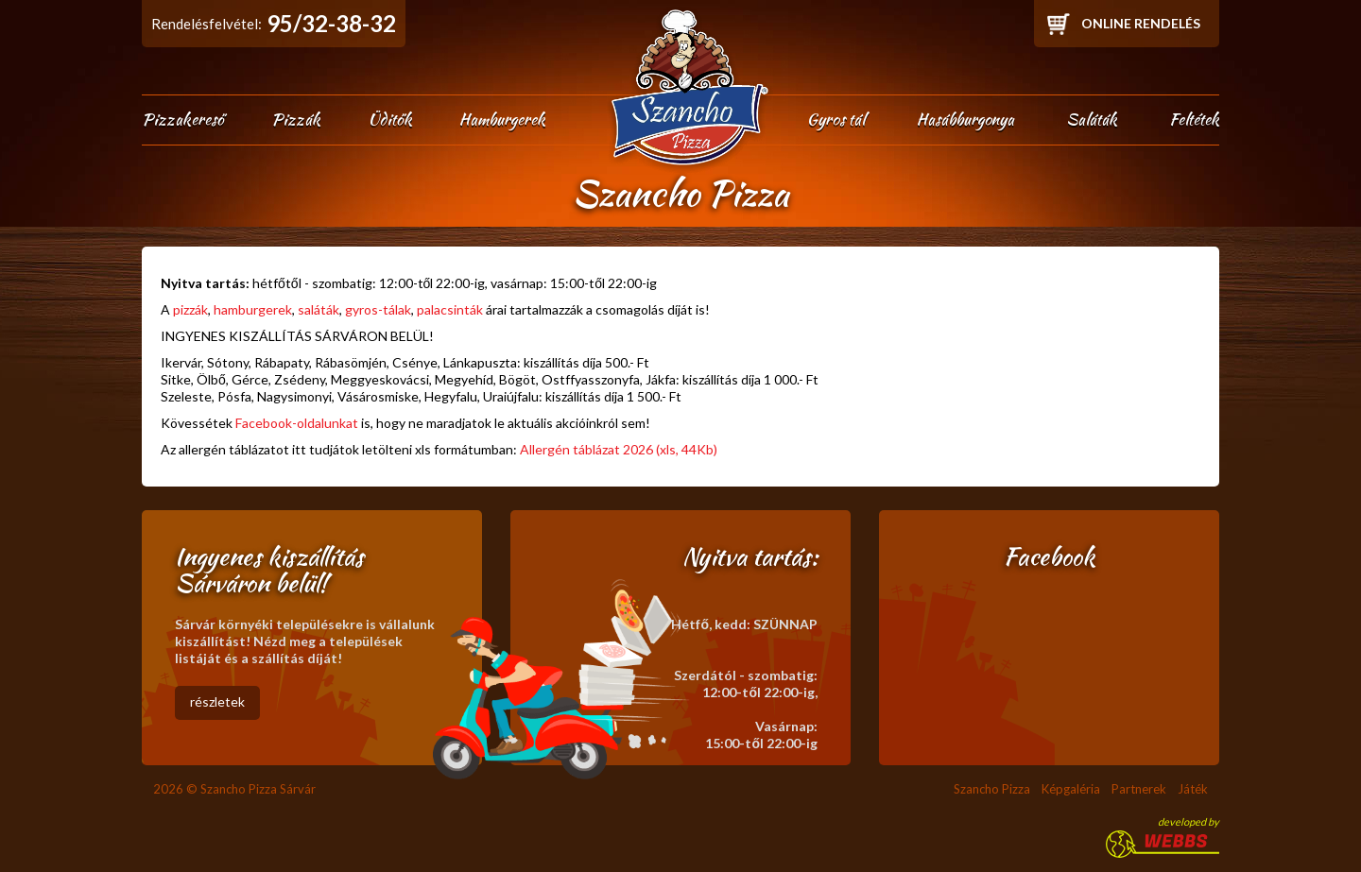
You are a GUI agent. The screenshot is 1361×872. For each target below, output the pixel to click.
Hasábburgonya (965, 119)
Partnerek (1138, 788)
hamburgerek (253, 309)
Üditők (390, 119)
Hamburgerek (502, 119)
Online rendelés (1140, 23)
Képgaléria (1071, 788)
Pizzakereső (183, 119)
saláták (318, 309)
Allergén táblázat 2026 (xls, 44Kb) (618, 449)
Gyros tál (836, 119)
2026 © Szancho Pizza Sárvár (234, 788)
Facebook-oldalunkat (296, 423)
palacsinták (450, 309)
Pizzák (295, 119)
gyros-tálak (378, 309)
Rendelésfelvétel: (273, 23)
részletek (217, 701)
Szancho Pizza (992, 788)
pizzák (190, 309)
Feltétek (1194, 119)
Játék (1193, 788)
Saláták (1091, 119)
